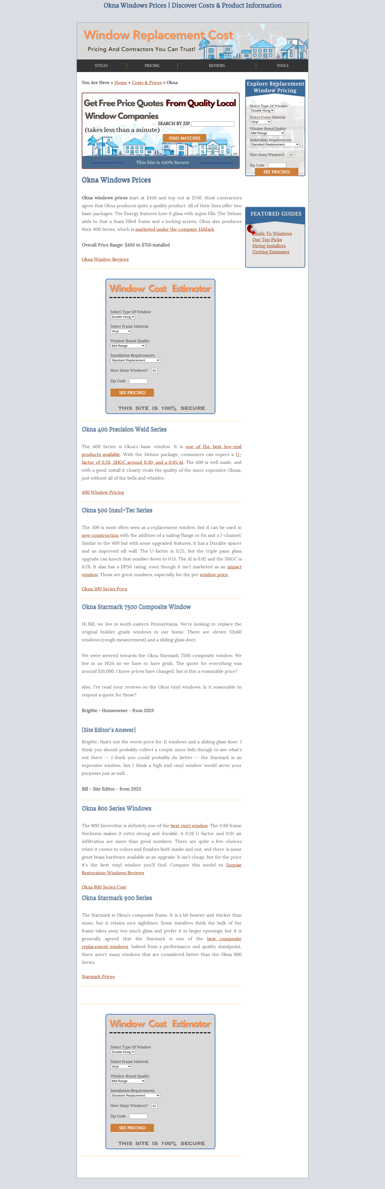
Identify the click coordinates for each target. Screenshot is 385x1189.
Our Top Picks (267, 239)
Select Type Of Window (130, 311)
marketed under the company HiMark (174, 229)
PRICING (152, 66)
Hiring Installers (269, 246)
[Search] (184, 138)
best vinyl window (189, 825)
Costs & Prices (147, 82)
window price (214, 574)
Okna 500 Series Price (104, 589)
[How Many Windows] (291, 154)
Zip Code (118, 381)
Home (120, 82)
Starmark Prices (98, 976)
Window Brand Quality (130, 340)
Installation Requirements (132, 355)
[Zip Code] (277, 165)
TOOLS (283, 66)
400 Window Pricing (103, 492)
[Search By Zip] (212, 124)
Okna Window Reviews (105, 259)
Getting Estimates (270, 252)
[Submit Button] (277, 172)
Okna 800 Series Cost (104, 887)
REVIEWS (217, 66)
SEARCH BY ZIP (174, 123)
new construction (100, 535)
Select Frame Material (129, 326)
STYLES (101, 66)
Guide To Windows (272, 233)
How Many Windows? (129, 370)
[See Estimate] (132, 393)
